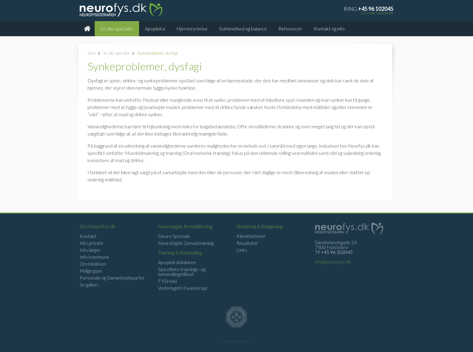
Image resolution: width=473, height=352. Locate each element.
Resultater (247, 243)
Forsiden (87, 28)
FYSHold (167, 281)
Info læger (90, 250)
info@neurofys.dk (333, 261)
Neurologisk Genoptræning (186, 243)
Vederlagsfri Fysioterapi (182, 288)
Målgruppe (91, 271)
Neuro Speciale (174, 236)
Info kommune (94, 257)
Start (91, 53)
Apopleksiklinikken (177, 262)
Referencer (290, 28)
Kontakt (88, 236)
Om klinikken (93, 264)
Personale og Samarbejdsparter (112, 277)
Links (242, 250)
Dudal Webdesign (236, 341)
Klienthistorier (251, 236)
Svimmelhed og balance (243, 28)
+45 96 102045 (375, 8)
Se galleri (89, 284)
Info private (91, 243)
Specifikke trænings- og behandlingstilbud (181, 271)
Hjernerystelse (192, 28)
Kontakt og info (329, 28)
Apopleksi (155, 28)
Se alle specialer (116, 28)
